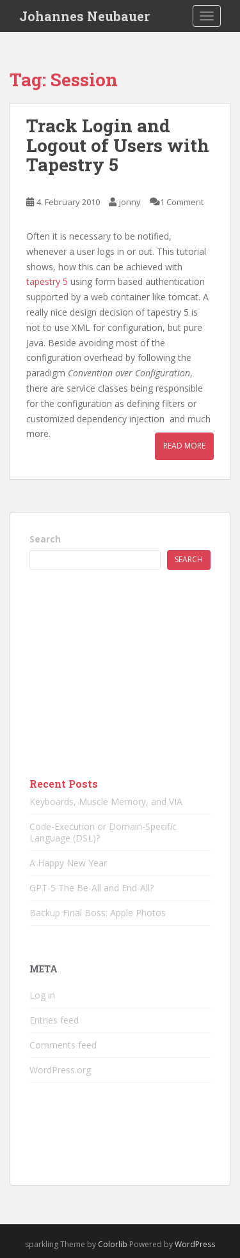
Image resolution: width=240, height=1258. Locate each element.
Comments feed (63, 1045)
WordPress (195, 1244)
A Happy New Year (68, 863)
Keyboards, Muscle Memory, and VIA (105, 801)
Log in (42, 995)
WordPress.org (60, 1070)
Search (45, 539)
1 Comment (182, 202)
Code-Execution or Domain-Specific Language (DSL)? (103, 832)
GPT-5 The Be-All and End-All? (91, 888)
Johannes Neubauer (84, 16)
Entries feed (54, 1020)
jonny (130, 202)
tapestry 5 (47, 281)
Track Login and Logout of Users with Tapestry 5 (117, 145)
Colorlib (112, 1244)
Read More (184, 445)
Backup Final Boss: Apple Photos (97, 913)
